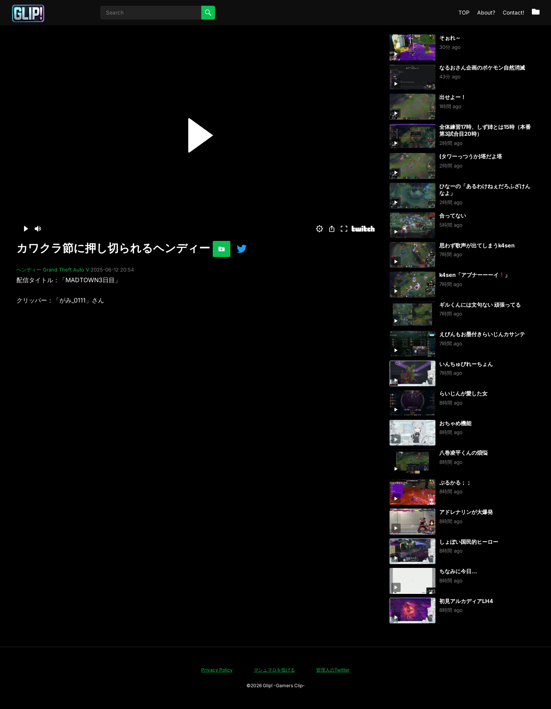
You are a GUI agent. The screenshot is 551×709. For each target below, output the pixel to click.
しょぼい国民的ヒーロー (468, 541)
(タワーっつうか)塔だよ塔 (470, 156)
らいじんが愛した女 (463, 393)
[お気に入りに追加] (221, 249)
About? (486, 12)
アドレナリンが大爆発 (466, 512)
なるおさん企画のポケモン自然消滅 (482, 67)
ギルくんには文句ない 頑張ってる (480, 304)
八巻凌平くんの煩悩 (463, 452)
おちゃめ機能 (455, 423)
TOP (463, 12)
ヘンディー (28, 270)
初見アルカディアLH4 (466, 601)
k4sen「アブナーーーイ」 (474, 275)
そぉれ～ (450, 37)
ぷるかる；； (455, 482)
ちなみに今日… (458, 571)
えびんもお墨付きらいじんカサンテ (482, 334)
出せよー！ (452, 97)
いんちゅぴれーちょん (466, 364)
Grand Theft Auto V (66, 270)
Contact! (513, 12)
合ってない (452, 215)
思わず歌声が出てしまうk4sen (477, 245)
